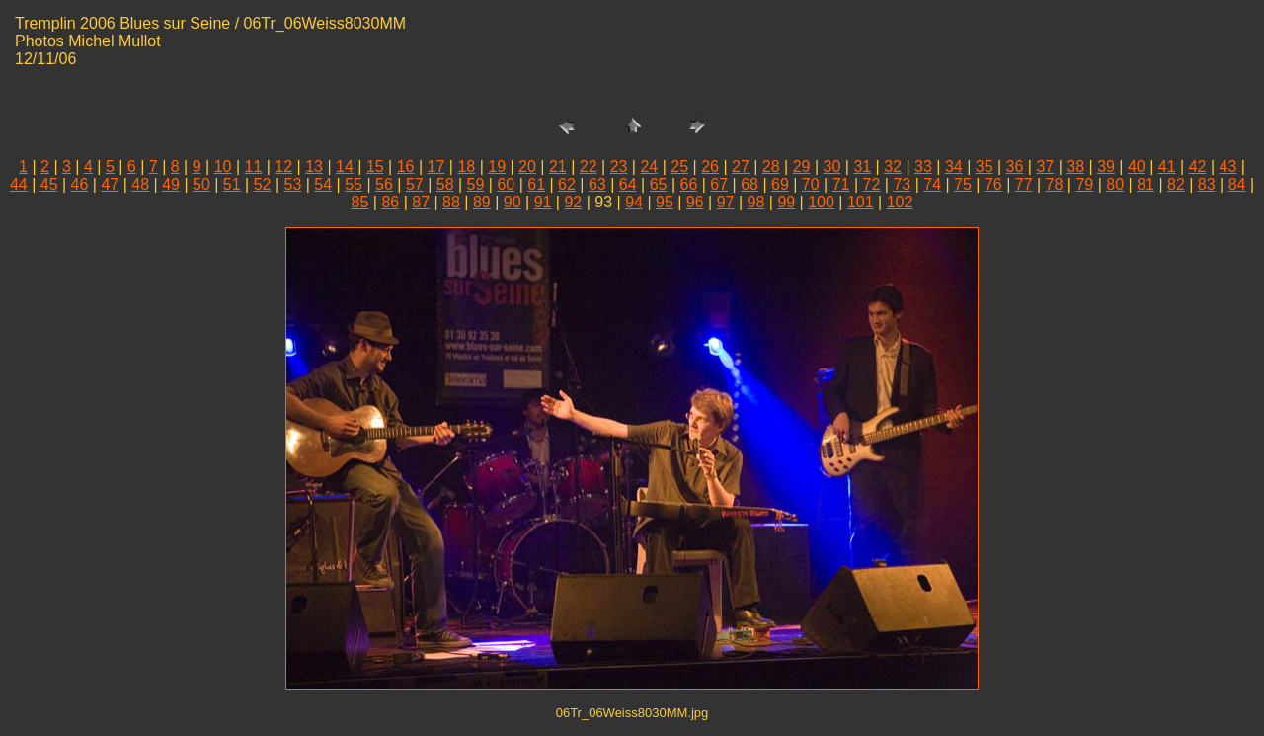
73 (901, 184)
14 (345, 166)
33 (923, 166)
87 (421, 202)
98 (756, 202)
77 (1024, 184)
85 (360, 202)
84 (1237, 184)
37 (1045, 166)
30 (832, 166)
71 (841, 184)
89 (482, 202)
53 (293, 184)
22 (588, 166)
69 (780, 184)
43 (1228, 166)
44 (19, 184)
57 (415, 184)
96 (695, 202)
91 (543, 202)
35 (984, 166)
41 (1167, 166)
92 (573, 202)
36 (1015, 166)
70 (811, 184)
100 (821, 202)
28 (771, 166)
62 (567, 184)
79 (1084, 184)
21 (558, 166)
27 (741, 166)
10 (223, 166)
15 (375, 166)
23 (619, 166)
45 (49, 184)
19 (497, 166)
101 (860, 202)
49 (171, 184)
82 (1176, 184)
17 (436, 166)
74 (932, 184)
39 (1106, 166)
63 (597, 184)
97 (726, 202)
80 (1115, 184)
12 (283, 166)
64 (628, 184)
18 (466, 166)
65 (659, 184)
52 (263, 184)
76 (993, 184)
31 (862, 166)
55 (353, 184)
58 (445, 184)
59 (476, 184)
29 (802, 166)
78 (1055, 184)
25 (679, 166)
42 (1198, 166)
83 (1207, 184)
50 (201, 184)
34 (954, 166)
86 (390, 202)
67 (719, 184)
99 (786, 202)
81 (1145, 184)
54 (323, 184)
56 (384, 184)
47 (109, 184)
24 (649, 166)
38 (1075, 166)
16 (406, 166)
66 (688, 184)
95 (664, 202)
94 (634, 202)
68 (749, 184)
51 (232, 184)
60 (505, 184)
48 (140, 184)
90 (512, 202)
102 (900, 202)
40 (1137, 166)
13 (314, 166)
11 (254, 166)
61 (536, 184)
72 (872, 184)
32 (893, 166)
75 (963, 184)
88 (451, 202)
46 (80, 184)
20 (527, 166)
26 (710, 166)
